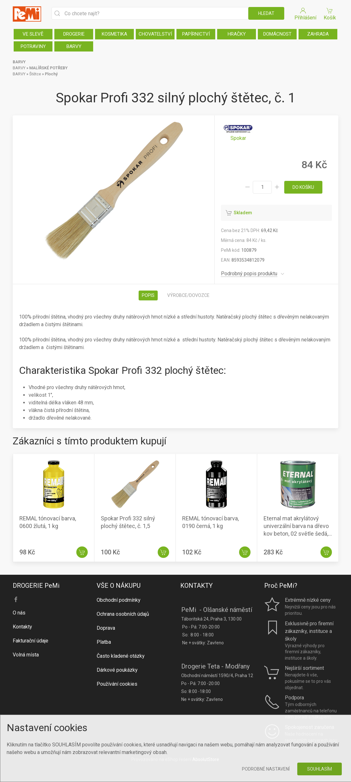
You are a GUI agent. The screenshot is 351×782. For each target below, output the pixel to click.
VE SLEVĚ (33, 34)
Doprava (106, 628)
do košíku (303, 187)
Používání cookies (117, 684)
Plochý (51, 74)
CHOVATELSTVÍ (155, 34)
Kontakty (22, 627)
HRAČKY (237, 34)
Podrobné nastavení (266, 769)
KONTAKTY (196, 585)
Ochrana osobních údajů (123, 614)
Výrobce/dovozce (188, 295)
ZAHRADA (318, 34)
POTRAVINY (33, 46)
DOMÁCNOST (277, 34)
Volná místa (26, 655)
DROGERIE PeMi (36, 585)
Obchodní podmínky (119, 600)
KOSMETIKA (114, 34)
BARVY (73, 46)
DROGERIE (74, 34)
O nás (19, 613)
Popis (148, 295)
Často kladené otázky (121, 656)
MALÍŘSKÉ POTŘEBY (48, 67)
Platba (104, 642)
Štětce (35, 74)
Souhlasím (319, 769)
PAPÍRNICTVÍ (196, 34)
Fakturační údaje (30, 641)
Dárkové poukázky (117, 670)
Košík (329, 13)
